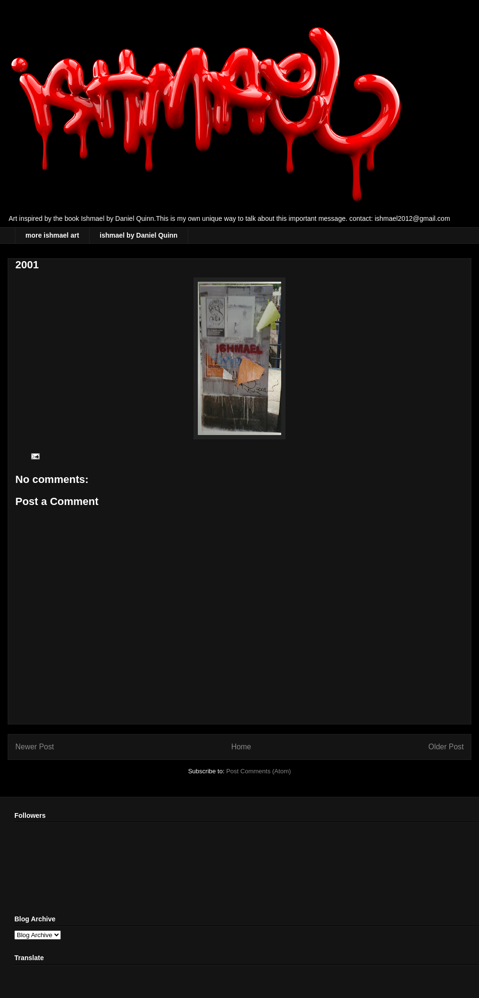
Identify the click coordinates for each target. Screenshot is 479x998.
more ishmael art (52, 235)
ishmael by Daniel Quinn (139, 235)
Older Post (446, 747)
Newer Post (34, 747)
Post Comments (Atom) (258, 771)
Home (241, 747)
